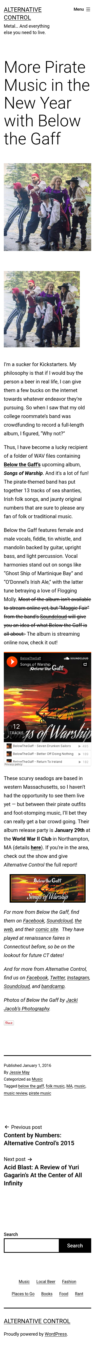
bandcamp (53, 986)
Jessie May (19, 1072)
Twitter (57, 978)
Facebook (33, 921)
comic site (46, 929)
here (36, 847)
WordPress (56, 1334)
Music (37, 1079)
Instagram (78, 978)
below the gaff (31, 1086)
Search (11, 1234)
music (79, 1086)
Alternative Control (37, 1321)
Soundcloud (53, 617)
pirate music (40, 1093)
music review (15, 1093)
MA (69, 1086)
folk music (55, 1086)
